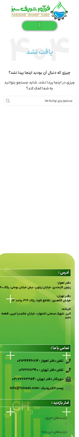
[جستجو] (39, 101)
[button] (39, 24)
